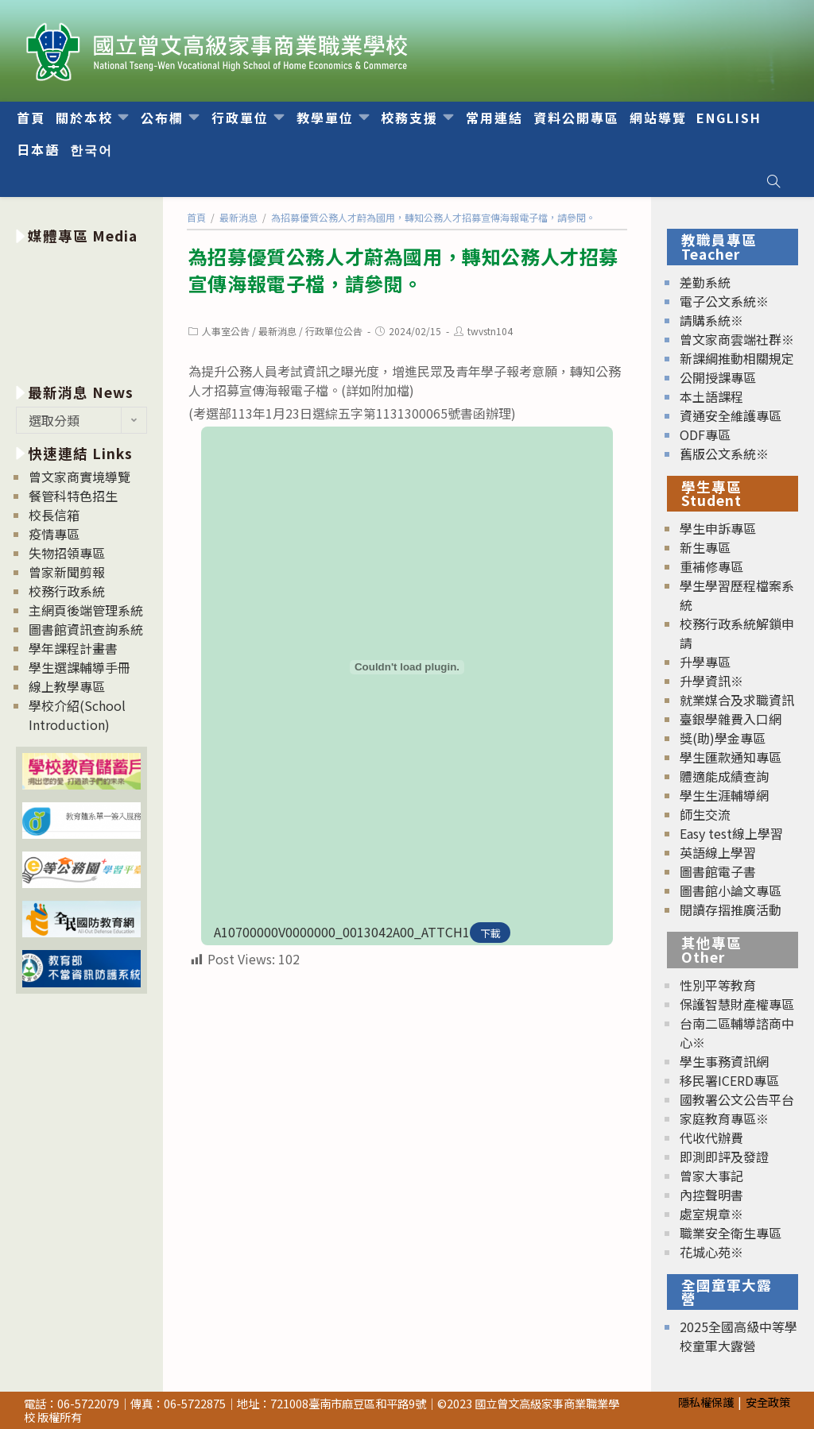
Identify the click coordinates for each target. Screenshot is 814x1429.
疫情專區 (54, 533)
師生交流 (705, 814)
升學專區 (705, 661)
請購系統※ (711, 320)
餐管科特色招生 (73, 495)
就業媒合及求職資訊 (737, 699)
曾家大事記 (711, 1175)
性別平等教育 (718, 985)
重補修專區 (711, 566)
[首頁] (196, 217)
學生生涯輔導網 (724, 795)
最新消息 (277, 331)
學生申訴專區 (718, 528)
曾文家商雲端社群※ (737, 339)
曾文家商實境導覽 (79, 476)
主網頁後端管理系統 (86, 610)
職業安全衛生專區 (730, 1232)
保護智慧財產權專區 (737, 1004)
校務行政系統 (67, 591)
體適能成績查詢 (724, 776)
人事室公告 (226, 331)
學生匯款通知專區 (730, 757)
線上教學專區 (67, 686)
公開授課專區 (718, 377)
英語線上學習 (718, 852)
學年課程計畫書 (73, 648)
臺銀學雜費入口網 (730, 718)
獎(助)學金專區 (723, 737)
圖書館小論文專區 (730, 890)
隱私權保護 (706, 1401)
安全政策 (768, 1401)
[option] (81, 311)
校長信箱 (54, 514)
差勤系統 (705, 282)
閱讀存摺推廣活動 (730, 909)
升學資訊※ (711, 680)
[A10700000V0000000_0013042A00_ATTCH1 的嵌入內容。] (407, 667)
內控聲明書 (711, 1194)
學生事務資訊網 (724, 1061)
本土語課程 (711, 396)
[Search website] (773, 181)
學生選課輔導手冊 (79, 667)
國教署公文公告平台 (737, 1099)
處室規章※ (711, 1213)
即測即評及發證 (724, 1156)
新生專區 (705, 547)
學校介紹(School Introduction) (77, 715)
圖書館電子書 (718, 871)
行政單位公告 (333, 331)
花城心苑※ (711, 1251)
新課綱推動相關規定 (737, 358)
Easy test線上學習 (731, 833)
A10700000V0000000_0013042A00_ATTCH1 (342, 931)
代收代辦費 (711, 1137)
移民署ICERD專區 (729, 1080)
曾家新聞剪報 (67, 571)
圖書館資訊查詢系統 (86, 629)
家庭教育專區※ (724, 1118)
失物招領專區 (67, 552)
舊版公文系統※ (724, 453)
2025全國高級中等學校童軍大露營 (738, 1336)
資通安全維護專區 (730, 415)
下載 (490, 932)
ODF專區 (705, 434)
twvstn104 (490, 331)
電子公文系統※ (724, 301)
